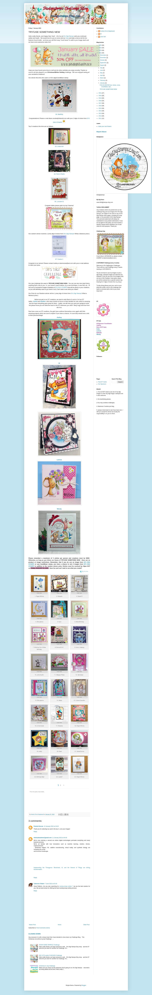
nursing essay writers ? (66, 886)
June (101, 70)
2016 (100, 105)
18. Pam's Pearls (59, 174)
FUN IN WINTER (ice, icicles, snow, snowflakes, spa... (110, 85)
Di (101, 34)
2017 (100, 103)
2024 (100, 48)
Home (59, 924)
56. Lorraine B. (59, 201)
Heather (43, 301)
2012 (100, 116)
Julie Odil (103, 36)
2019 (100, 98)
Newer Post (32, 924)
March (102, 78)
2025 (100, 45)
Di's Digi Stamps (68, 36)
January (102, 83)
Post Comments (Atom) (43, 928)
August (102, 65)
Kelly (98, 329)
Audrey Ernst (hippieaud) (107, 31)
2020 (100, 95)
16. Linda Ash (59, 146)
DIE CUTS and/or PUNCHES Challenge (50, 955)
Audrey (59, 317)
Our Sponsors (102, 384)
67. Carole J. (59, 259)
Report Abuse (101, 132)
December (103, 55)
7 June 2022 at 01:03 (51, 883)
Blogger (84, 985)
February (103, 80)
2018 (100, 100)
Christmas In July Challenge (47, 966)
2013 (100, 113)
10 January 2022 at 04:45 (51, 826)
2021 (100, 93)
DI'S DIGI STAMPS (61, 287)
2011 (100, 118)
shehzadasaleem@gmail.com (43, 837)
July (101, 68)
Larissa (59, 460)
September (103, 62)
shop (67, 38)
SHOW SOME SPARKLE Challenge (49, 945)
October (102, 60)
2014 (100, 111)
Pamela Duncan (38, 826)
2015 (100, 108)
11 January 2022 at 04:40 (59, 837)
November (103, 57)
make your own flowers (104, 126)
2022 (100, 53)
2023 (100, 50)
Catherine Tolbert (39, 883)
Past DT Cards (102, 382)
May (101, 73)
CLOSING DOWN (35, 934)
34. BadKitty (59, 114)
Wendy (59, 509)
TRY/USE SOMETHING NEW (108, 89)
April (101, 75)
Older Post (86, 924)
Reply (35, 831)
